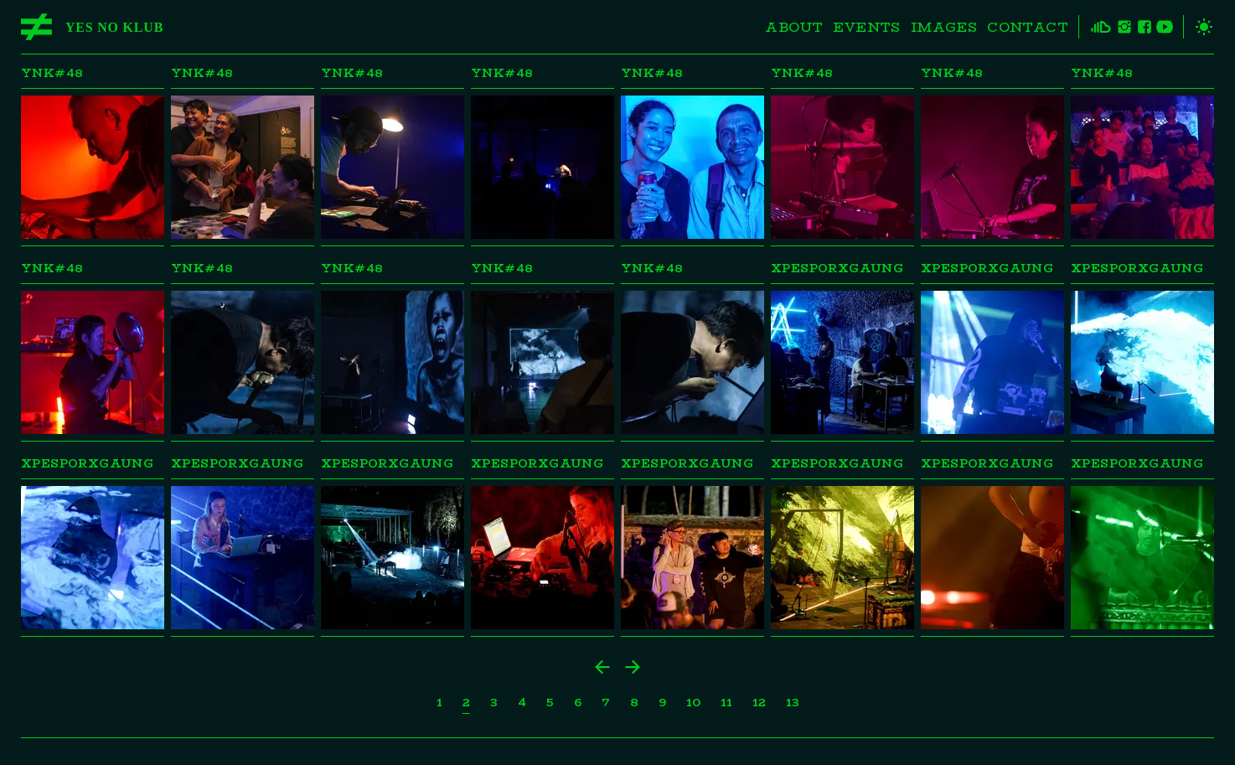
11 (726, 702)
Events (866, 27)
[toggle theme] (1198, 27)
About (794, 27)
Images (944, 27)
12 (759, 702)
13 (792, 702)
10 (693, 702)
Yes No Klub (114, 27)
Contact (1027, 27)
